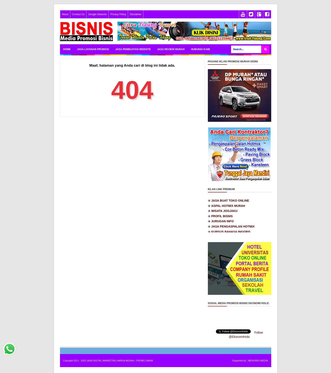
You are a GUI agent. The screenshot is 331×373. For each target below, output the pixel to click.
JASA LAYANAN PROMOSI (93, 49)
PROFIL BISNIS (222, 218)
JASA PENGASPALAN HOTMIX (233, 228)
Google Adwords (97, 14)
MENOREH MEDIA (258, 360)
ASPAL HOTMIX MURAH (228, 207)
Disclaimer (136, 14)
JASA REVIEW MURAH (171, 49)
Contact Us (78, 14)
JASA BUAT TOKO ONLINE (230, 202)
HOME (67, 49)
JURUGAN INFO (222, 223)
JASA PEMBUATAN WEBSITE (133, 49)
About (65, 14)
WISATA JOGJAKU (224, 213)
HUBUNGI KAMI (200, 49)
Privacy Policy (118, 14)
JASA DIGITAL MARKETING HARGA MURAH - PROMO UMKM (120, 360)
